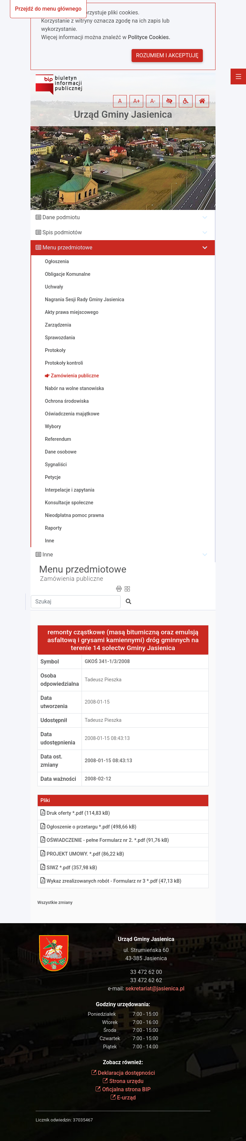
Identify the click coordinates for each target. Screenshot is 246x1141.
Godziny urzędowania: (123, 1004)
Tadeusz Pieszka (103, 680)
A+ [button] (136, 101)
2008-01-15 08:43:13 (107, 738)
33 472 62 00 (146, 972)
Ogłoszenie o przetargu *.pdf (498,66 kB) (88, 827)
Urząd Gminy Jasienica (123, 114)
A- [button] (153, 101)
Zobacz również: (123, 1062)
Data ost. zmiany (51, 760)
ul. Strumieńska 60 (146, 950)
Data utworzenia (53, 702)
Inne (47, 554)
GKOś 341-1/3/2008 (107, 661)
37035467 (83, 1119)
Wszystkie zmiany (55, 902)
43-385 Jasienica (146, 958)
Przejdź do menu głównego (48, 8)
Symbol (49, 661)
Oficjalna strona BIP (122, 1089)
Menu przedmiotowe (67, 247)
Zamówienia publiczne (71, 578)
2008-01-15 (97, 702)
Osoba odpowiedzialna (59, 679)
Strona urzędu (123, 1081)
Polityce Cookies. (149, 37)
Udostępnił (53, 720)
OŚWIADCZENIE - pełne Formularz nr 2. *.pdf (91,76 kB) (104, 840)
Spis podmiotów (62, 232)
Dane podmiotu (61, 217)
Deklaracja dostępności (123, 1073)
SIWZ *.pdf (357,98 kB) (68, 868)
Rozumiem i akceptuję (167, 55)
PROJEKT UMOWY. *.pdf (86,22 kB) (82, 854)
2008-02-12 (98, 779)
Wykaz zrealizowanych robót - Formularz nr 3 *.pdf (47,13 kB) (110, 881)
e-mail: (146, 988)
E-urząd (123, 1097)
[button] (169, 101)
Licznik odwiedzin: (54, 1119)
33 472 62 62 (146, 980)
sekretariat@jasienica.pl (154, 988)
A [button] (120, 101)
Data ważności (58, 779)
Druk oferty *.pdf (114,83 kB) (75, 813)
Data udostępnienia (57, 738)
